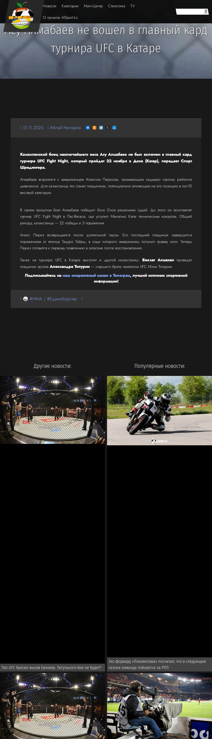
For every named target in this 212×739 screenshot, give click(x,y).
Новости (49, 6)
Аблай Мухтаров (65, 127)
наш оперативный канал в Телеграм (96, 275)
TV (132, 6)
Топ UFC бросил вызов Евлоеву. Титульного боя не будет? (51, 667)
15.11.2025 (33, 127)
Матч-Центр (93, 6)
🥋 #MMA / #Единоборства (50, 299)
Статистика (116, 6)
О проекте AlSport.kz (60, 17)
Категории (70, 6)
